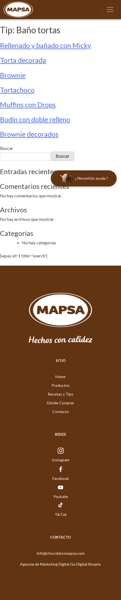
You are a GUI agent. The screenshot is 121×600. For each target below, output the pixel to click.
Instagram (60, 460)
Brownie (13, 75)
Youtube (60, 496)
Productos (61, 385)
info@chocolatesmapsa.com (61, 553)
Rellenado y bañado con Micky (45, 45)
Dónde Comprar (60, 402)
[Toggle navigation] (110, 9)
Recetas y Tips (60, 394)
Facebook (60, 478)
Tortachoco (17, 90)
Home (60, 376)
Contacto (60, 411)
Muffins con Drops (28, 104)
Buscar (6, 148)
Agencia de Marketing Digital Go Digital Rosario (60, 564)
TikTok (61, 514)
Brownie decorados (29, 134)
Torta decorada (23, 60)
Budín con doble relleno (35, 119)
